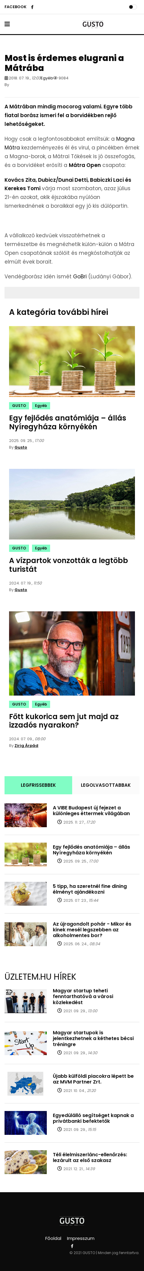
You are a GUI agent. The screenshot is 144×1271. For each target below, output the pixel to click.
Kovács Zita (20, 180)
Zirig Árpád (26, 745)
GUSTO (19, 405)
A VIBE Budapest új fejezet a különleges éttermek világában (91, 810)
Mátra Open (85, 165)
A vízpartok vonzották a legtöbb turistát (68, 564)
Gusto (20, 447)
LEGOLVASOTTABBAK (106, 785)
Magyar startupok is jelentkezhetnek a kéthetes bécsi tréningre (93, 1038)
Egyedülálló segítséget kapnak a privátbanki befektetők (93, 1118)
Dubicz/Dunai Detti (63, 180)
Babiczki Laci (107, 180)
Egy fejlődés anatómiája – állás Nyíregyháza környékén (67, 422)
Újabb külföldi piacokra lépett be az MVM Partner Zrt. (93, 1079)
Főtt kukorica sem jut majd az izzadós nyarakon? (64, 721)
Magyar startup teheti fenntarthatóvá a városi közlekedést (83, 996)
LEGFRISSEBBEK (38, 785)
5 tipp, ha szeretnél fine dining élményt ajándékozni (90, 889)
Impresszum (80, 1238)
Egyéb (47, 78)
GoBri (80, 276)
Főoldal (53, 1238)
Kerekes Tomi (22, 188)
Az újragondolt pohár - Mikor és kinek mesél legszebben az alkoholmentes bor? (92, 929)
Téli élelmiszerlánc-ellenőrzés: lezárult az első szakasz (90, 1157)
